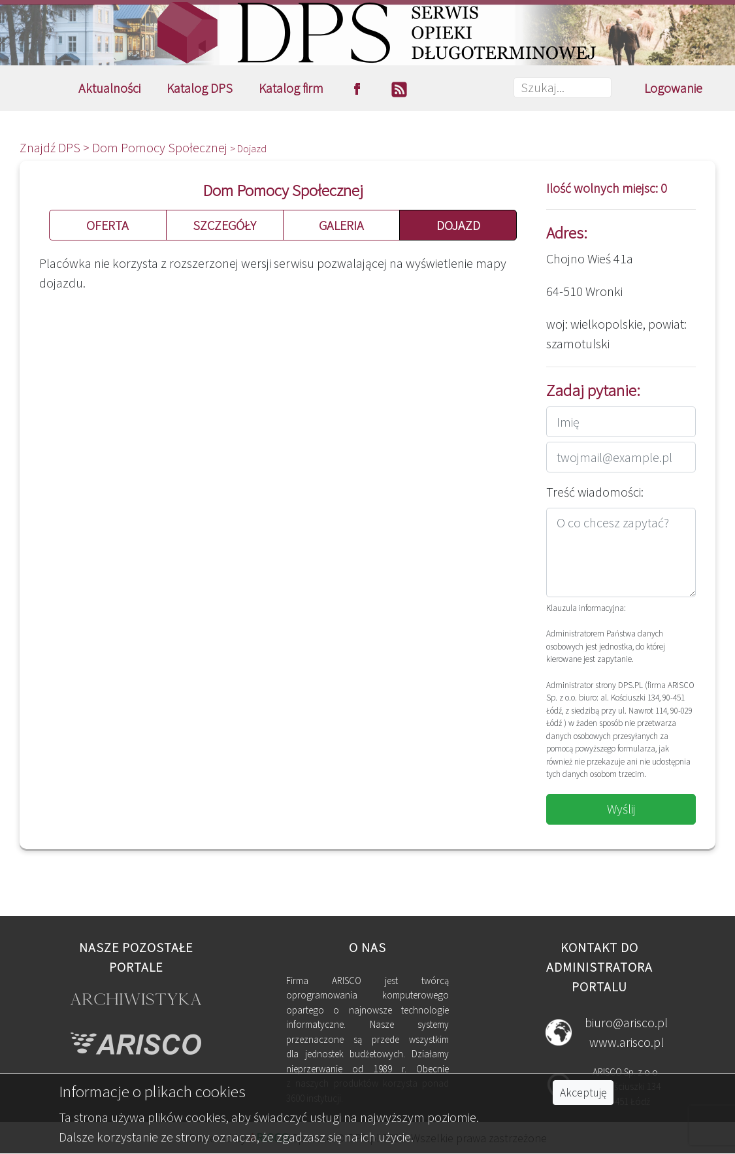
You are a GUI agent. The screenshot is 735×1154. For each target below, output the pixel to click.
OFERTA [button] (107, 225)
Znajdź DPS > (56, 147)
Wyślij (621, 808)
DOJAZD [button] (458, 225)
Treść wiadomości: (595, 492)
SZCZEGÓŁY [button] (224, 225)
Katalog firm (291, 88)
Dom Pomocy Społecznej (161, 147)
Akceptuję (583, 1092)
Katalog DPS (200, 88)
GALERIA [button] (341, 225)
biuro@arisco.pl (626, 1022)
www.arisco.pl (626, 1042)
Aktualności (109, 88)
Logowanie (673, 88)
